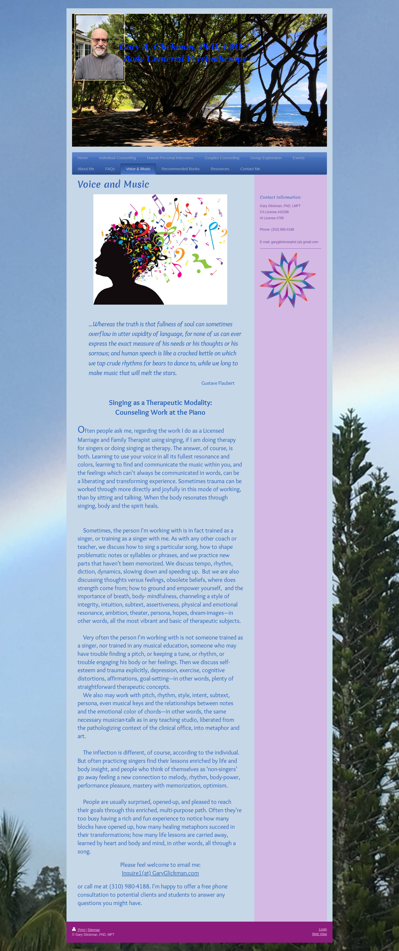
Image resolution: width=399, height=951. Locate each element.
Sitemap (94, 930)
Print (79, 930)
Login (323, 929)
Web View (319, 934)
